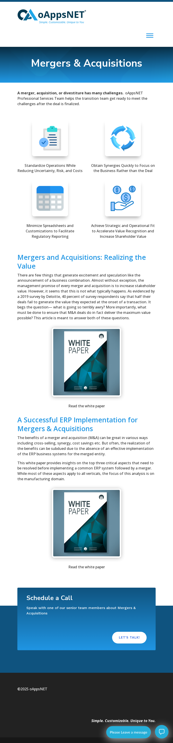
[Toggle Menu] (149, 36)
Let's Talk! (129, 638)
